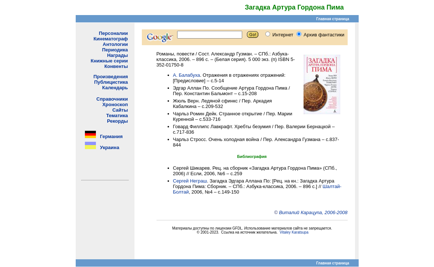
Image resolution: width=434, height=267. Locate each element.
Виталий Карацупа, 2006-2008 (313, 212)
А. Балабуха (186, 75)
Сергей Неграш (190, 181)
